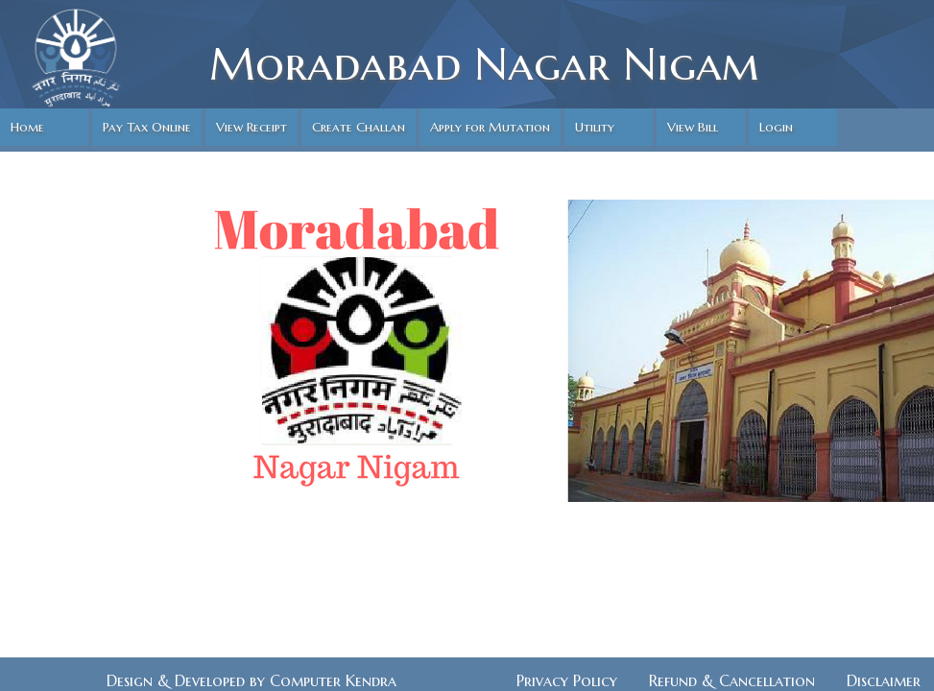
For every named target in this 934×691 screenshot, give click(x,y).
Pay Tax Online (147, 127)
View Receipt (251, 127)
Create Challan (358, 127)
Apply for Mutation (490, 127)
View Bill (692, 127)
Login (776, 127)
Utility (594, 127)
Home (27, 127)
